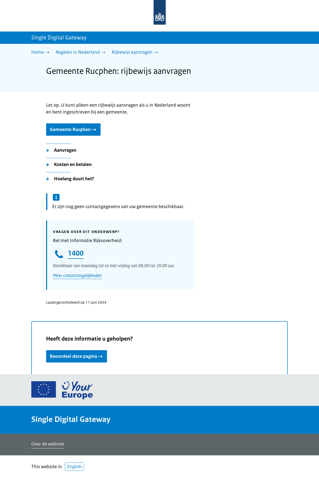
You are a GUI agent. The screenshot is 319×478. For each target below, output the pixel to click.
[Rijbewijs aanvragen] (136, 52)
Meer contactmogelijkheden (77, 276)
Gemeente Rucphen (73, 129)
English (74, 467)
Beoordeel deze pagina (76, 356)
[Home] (41, 52)
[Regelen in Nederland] (82, 52)
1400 (76, 253)
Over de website (47, 444)
